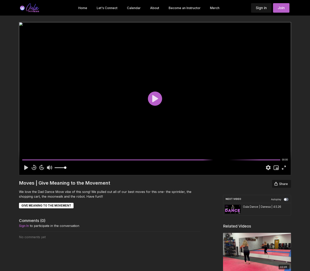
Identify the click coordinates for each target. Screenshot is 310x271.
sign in (24, 226)
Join (281, 8)
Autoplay (279, 199)
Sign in (261, 8)
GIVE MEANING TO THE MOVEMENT (46, 205)
